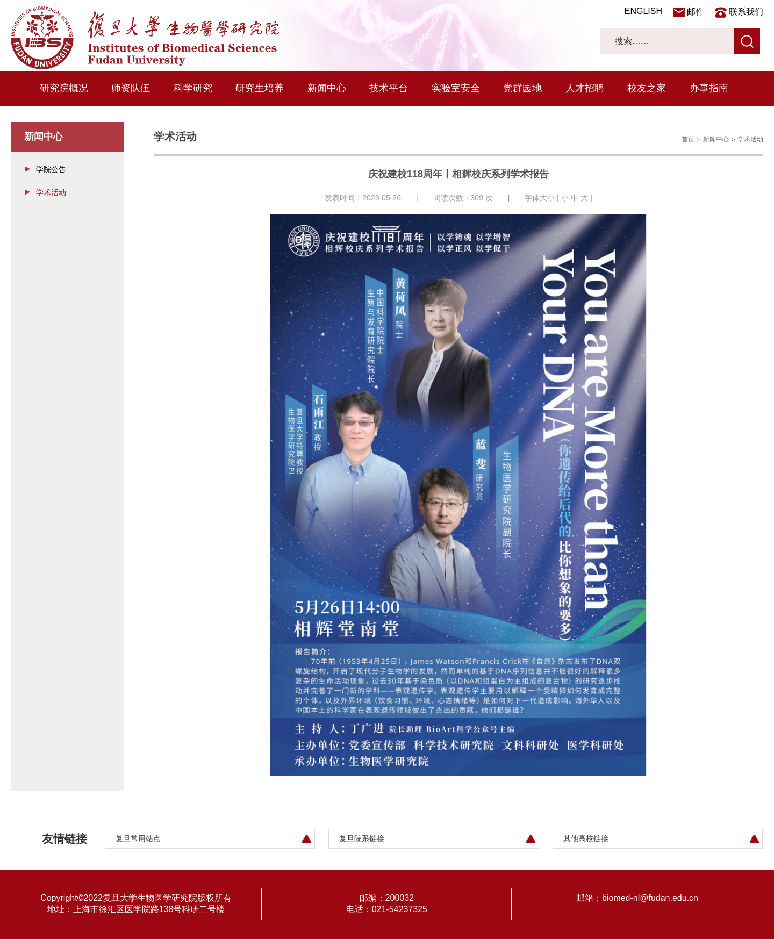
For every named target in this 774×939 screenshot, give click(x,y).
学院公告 (51, 169)
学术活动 (51, 192)
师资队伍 (130, 88)
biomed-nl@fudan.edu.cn (650, 897)
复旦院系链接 (361, 838)
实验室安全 (456, 88)
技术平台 (388, 88)
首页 (688, 139)
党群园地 (522, 88)
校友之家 (646, 88)
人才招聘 (584, 88)
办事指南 (709, 88)
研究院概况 (64, 88)
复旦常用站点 (138, 838)
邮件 (695, 11)
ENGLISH (643, 11)
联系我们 (746, 11)
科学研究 (193, 88)
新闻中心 (326, 88)
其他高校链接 (585, 838)
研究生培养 (259, 88)
